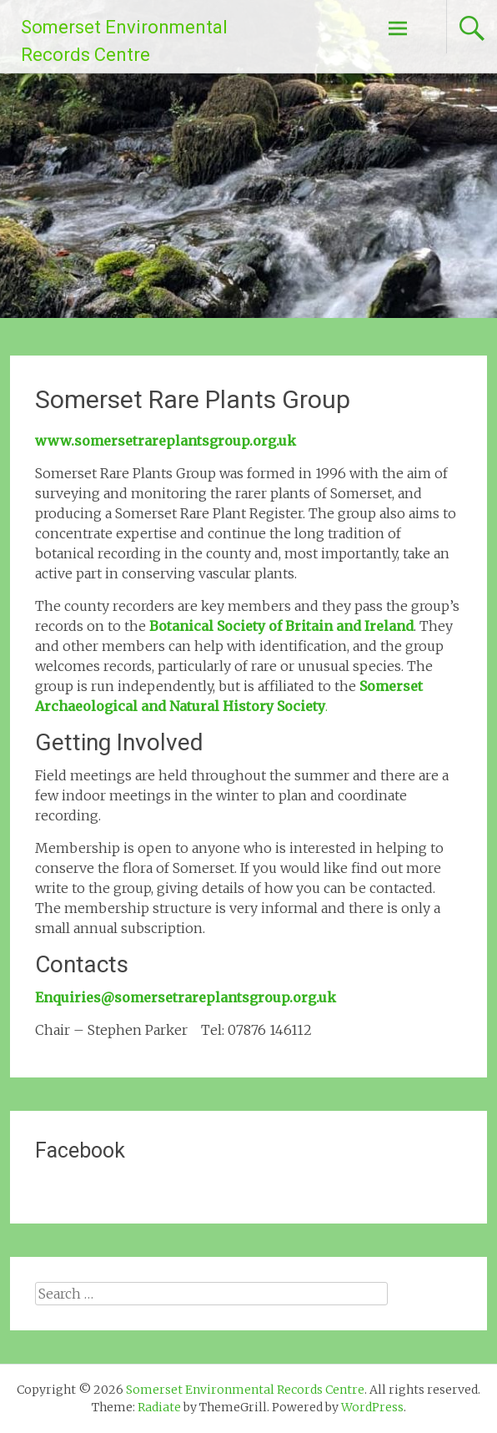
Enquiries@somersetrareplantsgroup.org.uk (185, 997)
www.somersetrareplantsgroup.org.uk (165, 440)
